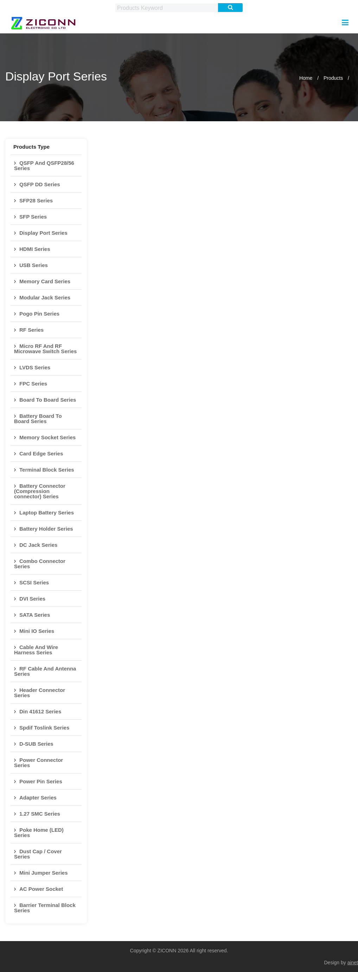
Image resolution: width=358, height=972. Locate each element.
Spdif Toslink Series (44, 728)
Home (305, 78)
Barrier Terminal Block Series (45, 907)
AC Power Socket (41, 889)
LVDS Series (34, 367)
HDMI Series (34, 249)
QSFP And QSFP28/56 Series (44, 165)
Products (333, 78)
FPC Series (33, 384)
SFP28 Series (36, 200)
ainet (352, 962)
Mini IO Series (36, 631)
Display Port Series (43, 233)
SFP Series (33, 217)
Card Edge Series (41, 453)
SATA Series (34, 615)
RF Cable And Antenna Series (45, 671)
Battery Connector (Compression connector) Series (39, 491)
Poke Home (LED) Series (39, 832)
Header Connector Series (39, 692)
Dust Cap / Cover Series (38, 854)
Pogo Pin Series (39, 314)
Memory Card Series (44, 281)
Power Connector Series (38, 762)
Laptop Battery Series (46, 513)
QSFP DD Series (39, 184)
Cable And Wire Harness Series (36, 649)
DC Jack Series (38, 545)
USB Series (33, 265)
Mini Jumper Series (43, 873)
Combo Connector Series (39, 563)
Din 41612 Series (40, 711)
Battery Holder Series (46, 529)
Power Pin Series (40, 781)
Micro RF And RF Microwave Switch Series (45, 348)
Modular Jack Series (44, 297)
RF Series (31, 330)
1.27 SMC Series (39, 814)
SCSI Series (34, 582)
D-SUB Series (36, 744)
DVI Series (32, 599)
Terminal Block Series (46, 470)
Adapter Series (38, 798)
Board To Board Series (47, 400)
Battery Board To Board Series (38, 418)
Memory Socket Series (47, 437)
